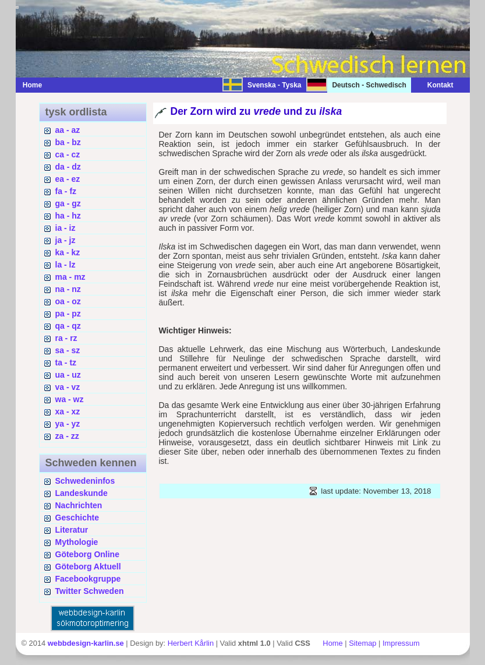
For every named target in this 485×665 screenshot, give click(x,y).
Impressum (401, 643)
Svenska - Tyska (274, 85)
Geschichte (77, 517)
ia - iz (65, 228)
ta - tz (66, 362)
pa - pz (68, 313)
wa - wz (69, 399)
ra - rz (66, 338)
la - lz (65, 264)
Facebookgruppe (88, 578)
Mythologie (76, 542)
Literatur (71, 529)
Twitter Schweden (89, 591)
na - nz (68, 289)
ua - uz (68, 374)
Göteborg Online (87, 554)
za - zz (67, 436)
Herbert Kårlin (191, 643)
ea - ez (67, 179)
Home (32, 85)
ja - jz (65, 240)
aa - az (67, 130)
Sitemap (362, 643)
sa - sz (67, 350)
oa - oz (68, 301)
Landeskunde (81, 493)
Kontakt (435, 85)
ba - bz (68, 142)
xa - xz (67, 411)
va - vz (67, 387)
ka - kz (67, 252)
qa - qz (68, 325)
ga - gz (68, 203)
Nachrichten (78, 505)
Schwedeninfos (85, 480)
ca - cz (67, 154)
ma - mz (70, 277)
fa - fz (66, 191)
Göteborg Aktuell (88, 566)
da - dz (68, 166)
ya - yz (67, 423)
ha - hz (68, 215)
